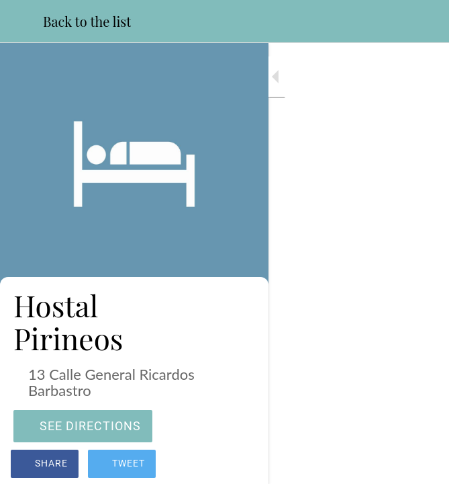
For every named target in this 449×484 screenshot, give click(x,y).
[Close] (21, 21)
